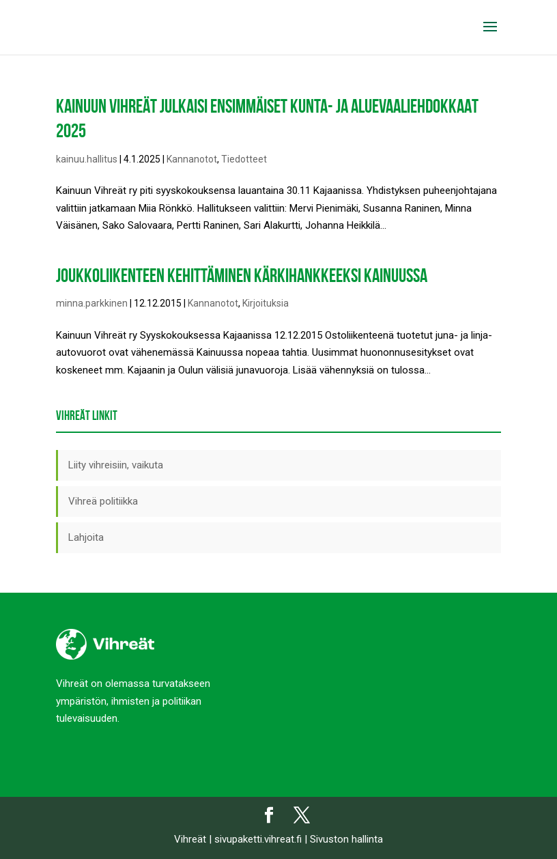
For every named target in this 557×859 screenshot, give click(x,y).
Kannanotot (192, 159)
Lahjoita (86, 537)
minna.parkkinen (92, 303)
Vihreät (190, 839)
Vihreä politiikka (103, 501)
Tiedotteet (244, 159)
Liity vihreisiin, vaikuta (115, 465)
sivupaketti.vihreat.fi (258, 839)
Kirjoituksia (265, 303)
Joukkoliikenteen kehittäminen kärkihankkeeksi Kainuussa (241, 275)
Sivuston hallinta (346, 839)
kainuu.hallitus (86, 159)
